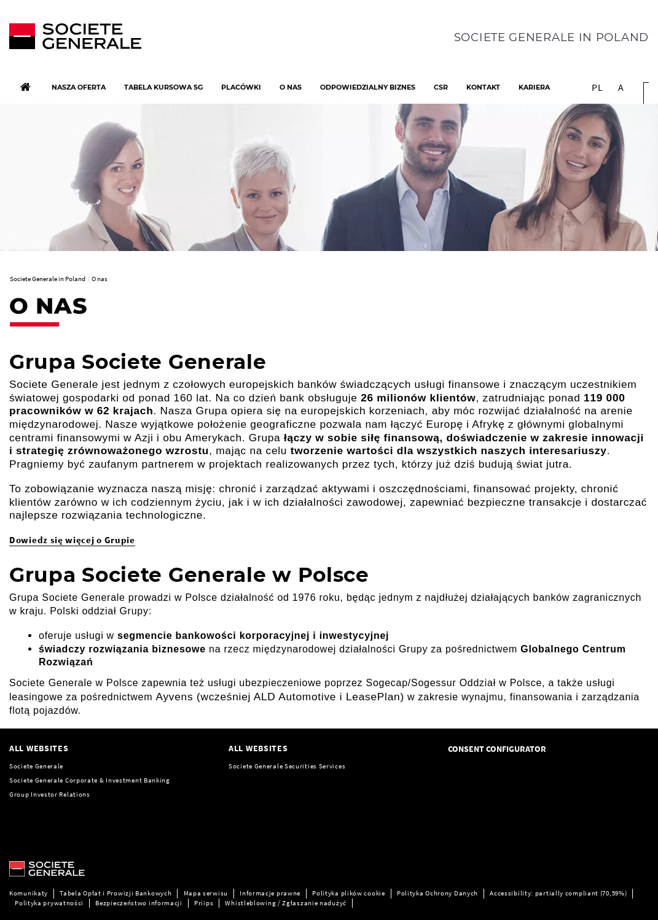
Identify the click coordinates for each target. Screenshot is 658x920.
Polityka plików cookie (348, 893)
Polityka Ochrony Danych (437, 893)
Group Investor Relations (49, 794)
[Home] (25, 87)
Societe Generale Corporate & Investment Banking (89, 780)
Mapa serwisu (206, 893)
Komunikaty (28, 893)
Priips (203, 903)
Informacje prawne (270, 893)
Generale (269, 766)
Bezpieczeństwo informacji (138, 903)
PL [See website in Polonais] (597, 87)
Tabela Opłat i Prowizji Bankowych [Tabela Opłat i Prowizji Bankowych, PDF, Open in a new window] (115, 893)
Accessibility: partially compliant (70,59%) (558, 893)
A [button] (621, 87)
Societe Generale (36, 766)
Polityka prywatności (49, 903)
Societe (241, 766)
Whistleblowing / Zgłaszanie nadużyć (286, 903)
